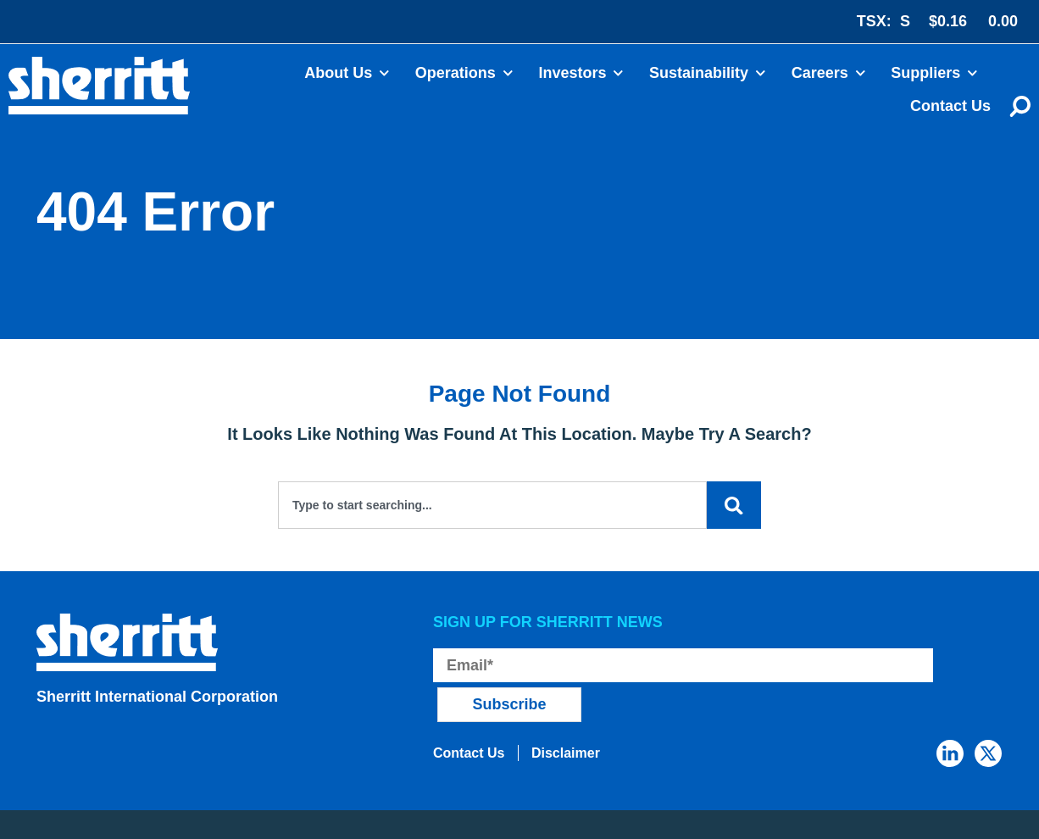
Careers (829, 73)
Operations (464, 73)
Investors (581, 73)
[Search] (733, 505)
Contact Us (950, 105)
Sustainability (707, 73)
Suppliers (934, 73)
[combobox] (491, 505)
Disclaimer (573, 715)
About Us (347, 73)
